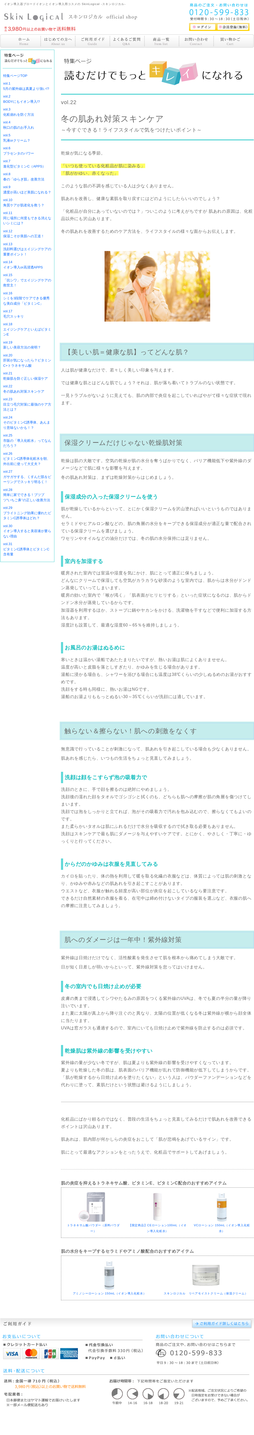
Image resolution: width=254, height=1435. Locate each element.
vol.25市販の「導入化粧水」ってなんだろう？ (27, 440)
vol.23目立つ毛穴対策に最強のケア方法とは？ (27, 404)
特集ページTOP (15, 76)
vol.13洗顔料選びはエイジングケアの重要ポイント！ (27, 249)
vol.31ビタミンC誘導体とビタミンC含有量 (26, 549)
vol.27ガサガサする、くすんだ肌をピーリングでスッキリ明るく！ (27, 477)
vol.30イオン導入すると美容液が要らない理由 (27, 531)
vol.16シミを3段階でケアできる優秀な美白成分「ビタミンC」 (26, 298)
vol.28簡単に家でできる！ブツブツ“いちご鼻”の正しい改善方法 (26, 495)
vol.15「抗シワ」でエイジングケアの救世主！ (27, 280)
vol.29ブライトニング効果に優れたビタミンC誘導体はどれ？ (27, 513)
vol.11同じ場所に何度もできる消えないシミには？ (27, 218)
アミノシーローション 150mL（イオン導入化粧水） (109, 1293)
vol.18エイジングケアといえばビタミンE (27, 329)
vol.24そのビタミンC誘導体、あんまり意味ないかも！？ (26, 422)
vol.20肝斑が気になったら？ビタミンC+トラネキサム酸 (27, 360)
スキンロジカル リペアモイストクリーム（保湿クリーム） (206, 1293)
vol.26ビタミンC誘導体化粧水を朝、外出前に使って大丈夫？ (26, 459)
